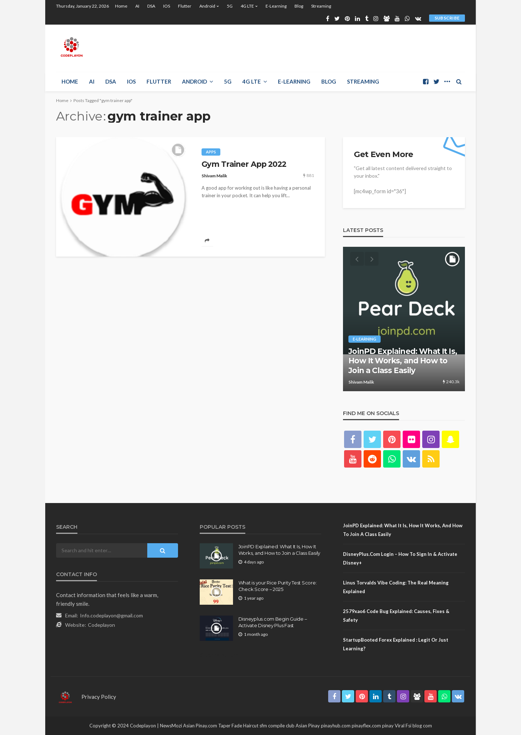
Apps (211, 151)
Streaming (321, 6)
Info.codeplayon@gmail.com (111, 615)
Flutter (184, 6)
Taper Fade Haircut (238, 725)
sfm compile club (277, 725)
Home (121, 6)
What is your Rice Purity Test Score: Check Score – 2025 (277, 586)
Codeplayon (101, 625)
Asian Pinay (308, 725)
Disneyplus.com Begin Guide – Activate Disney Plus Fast (272, 622)
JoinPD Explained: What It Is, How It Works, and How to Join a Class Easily (402, 361)
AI (137, 6)
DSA (151, 6)
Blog (299, 6)
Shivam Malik (214, 175)
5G (230, 6)
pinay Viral (394, 725)
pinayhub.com (336, 725)
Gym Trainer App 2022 (244, 164)
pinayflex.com (366, 725)
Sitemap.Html (220, 654)
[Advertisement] (333, 48)
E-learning (276, 6)
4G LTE (247, 6)
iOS (166, 6)
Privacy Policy (98, 696)
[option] (404, 318)
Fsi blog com (419, 725)
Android (207, 6)
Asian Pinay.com (200, 725)
